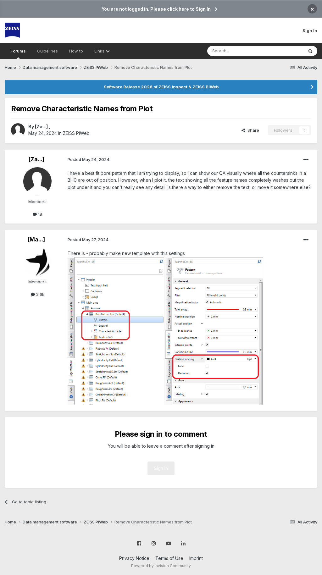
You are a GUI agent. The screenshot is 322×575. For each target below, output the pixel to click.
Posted (88, 159)
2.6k (37, 294)
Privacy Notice (134, 558)
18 (37, 214)
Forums (18, 53)
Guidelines (47, 50)
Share (250, 130)
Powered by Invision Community (161, 565)
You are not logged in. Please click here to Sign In (156, 9)
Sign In (310, 30)
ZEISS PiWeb (76, 133)
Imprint (196, 558)
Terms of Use (169, 558)
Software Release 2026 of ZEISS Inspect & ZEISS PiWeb (161, 86)
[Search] (239, 51)
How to (76, 50)
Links (102, 50)
